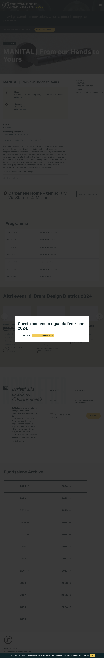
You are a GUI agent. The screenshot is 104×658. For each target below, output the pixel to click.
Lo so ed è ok (24, 335)
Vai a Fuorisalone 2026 (43, 335)
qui (85, 655)
